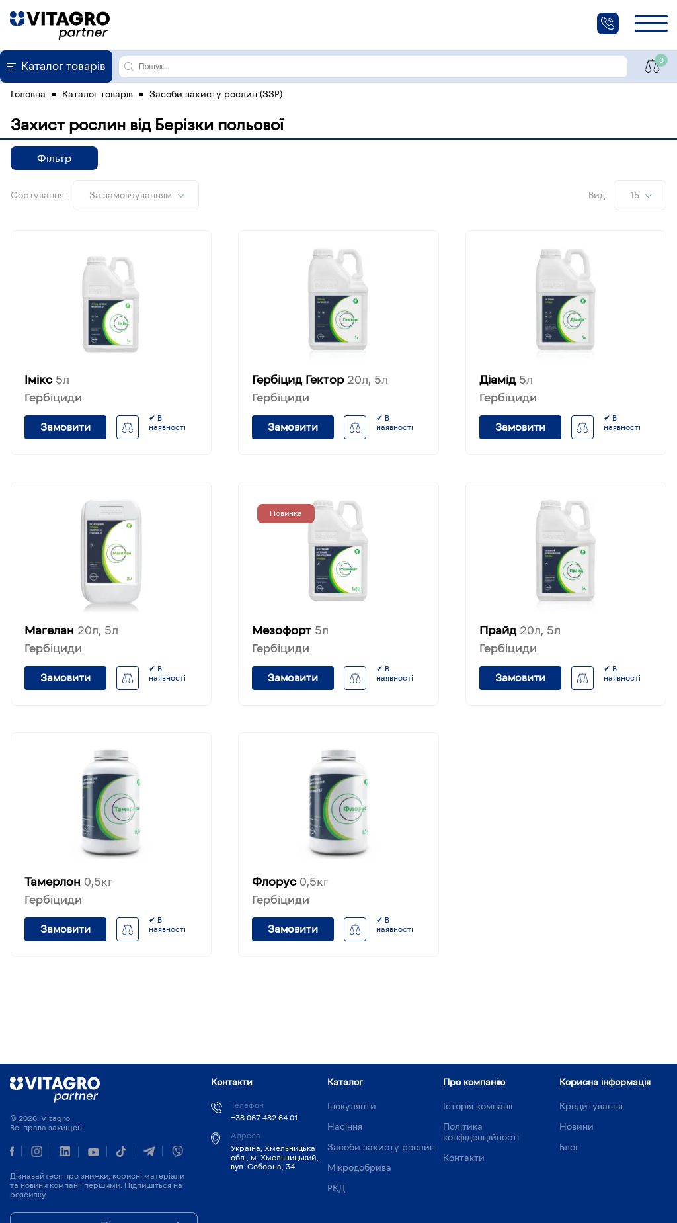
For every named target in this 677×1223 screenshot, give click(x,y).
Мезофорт (290, 630)
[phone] (608, 23)
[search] (129, 66)
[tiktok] (121, 1153)
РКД (336, 1188)
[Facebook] (12, 1152)
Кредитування (591, 1106)
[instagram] (36, 1153)
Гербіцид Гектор (320, 380)
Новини (576, 1126)
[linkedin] (65, 1153)
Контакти (464, 1157)
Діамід (506, 380)
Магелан (71, 630)
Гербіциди (53, 397)
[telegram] (149, 1153)
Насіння (344, 1126)
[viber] (177, 1153)
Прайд (520, 630)
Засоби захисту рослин (381, 1147)
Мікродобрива (359, 1167)
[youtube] (93, 1152)
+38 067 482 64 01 (264, 1118)
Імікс (46, 380)
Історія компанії (477, 1106)
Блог (569, 1147)
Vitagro (55, 1090)
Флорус (290, 882)
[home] (60, 25)
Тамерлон (68, 882)
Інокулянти (351, 1106)
